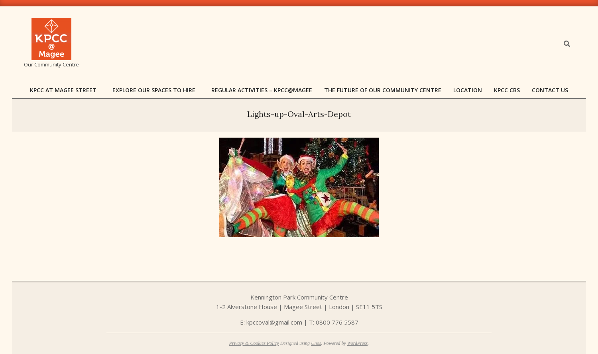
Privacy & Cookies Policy (254, 343)
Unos (316, 343)
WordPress (357, 343)
